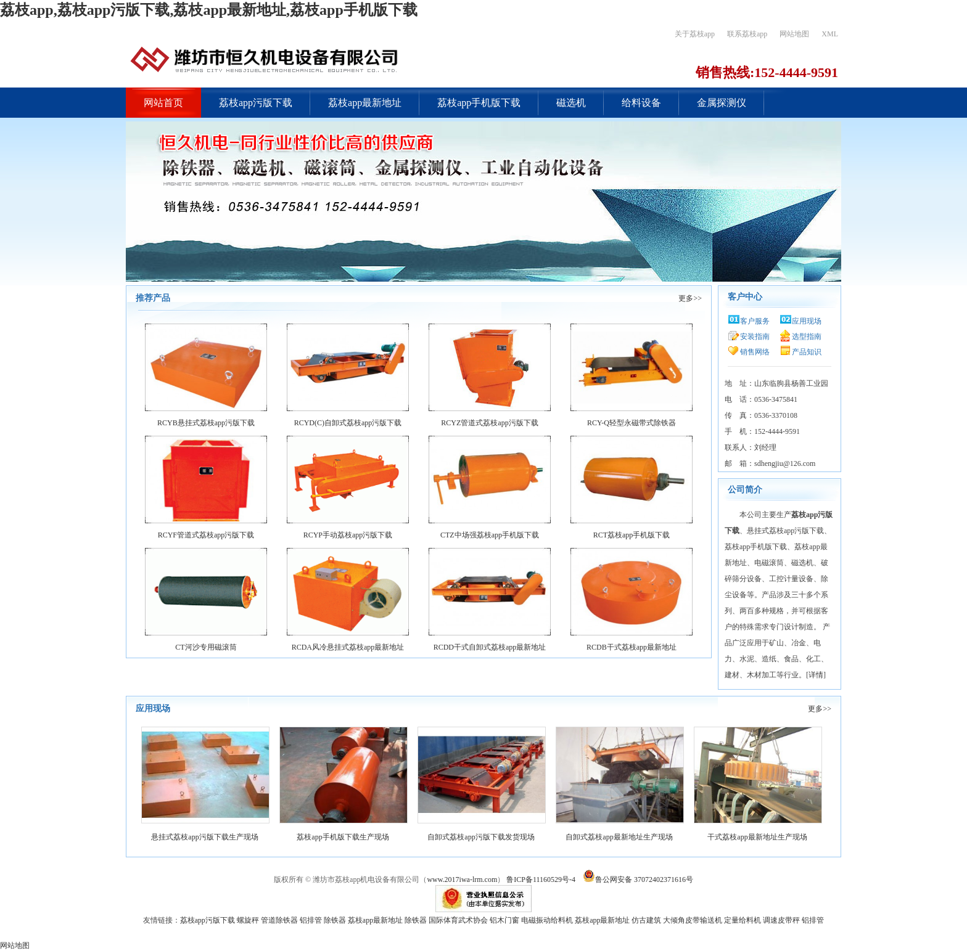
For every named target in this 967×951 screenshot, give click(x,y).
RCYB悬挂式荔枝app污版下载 (206, 422)
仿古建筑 (646, 920)
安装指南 (755, 336)
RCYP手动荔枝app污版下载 (348, 535)
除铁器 (335, 920)
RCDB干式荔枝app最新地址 (631, 647)
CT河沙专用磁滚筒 (205, 647)
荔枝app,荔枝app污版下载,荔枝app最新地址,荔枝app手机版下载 (209, 10)
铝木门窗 (504, 920)
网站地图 (794, 34)
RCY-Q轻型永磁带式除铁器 (631, 422)
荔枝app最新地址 (364, 102)
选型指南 (806, 336)
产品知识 (806, 352)
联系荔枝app (747, 34)
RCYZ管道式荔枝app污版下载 (489, 422)
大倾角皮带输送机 (692, 920)
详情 (816, 675)
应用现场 (806, 321)
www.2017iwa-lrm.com (462, 879)
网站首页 (163, 102)
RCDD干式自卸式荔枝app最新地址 (490, 647)
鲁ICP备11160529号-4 (540, 879)
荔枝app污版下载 (255, 102)
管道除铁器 (279, 920)
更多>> (690, 298)
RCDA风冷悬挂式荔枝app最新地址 (348, 647)
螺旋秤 (248, 920)
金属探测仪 (721, 102)
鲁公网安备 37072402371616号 (637, 879)
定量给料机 (742, 920)
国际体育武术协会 (458, 920)
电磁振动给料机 (547, 920)
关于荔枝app (695, 34)
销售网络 (755, 352)
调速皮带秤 (781, 920)
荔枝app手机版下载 (479, 102)
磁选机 (571, 102)
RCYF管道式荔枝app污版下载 (206, 535)
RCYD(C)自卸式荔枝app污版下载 (348, 422)
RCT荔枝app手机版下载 (631, 535)
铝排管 (311, 920)
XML (829, 34)
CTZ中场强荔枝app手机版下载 (489, 535)
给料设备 (641, 102)
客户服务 (755, 321)
